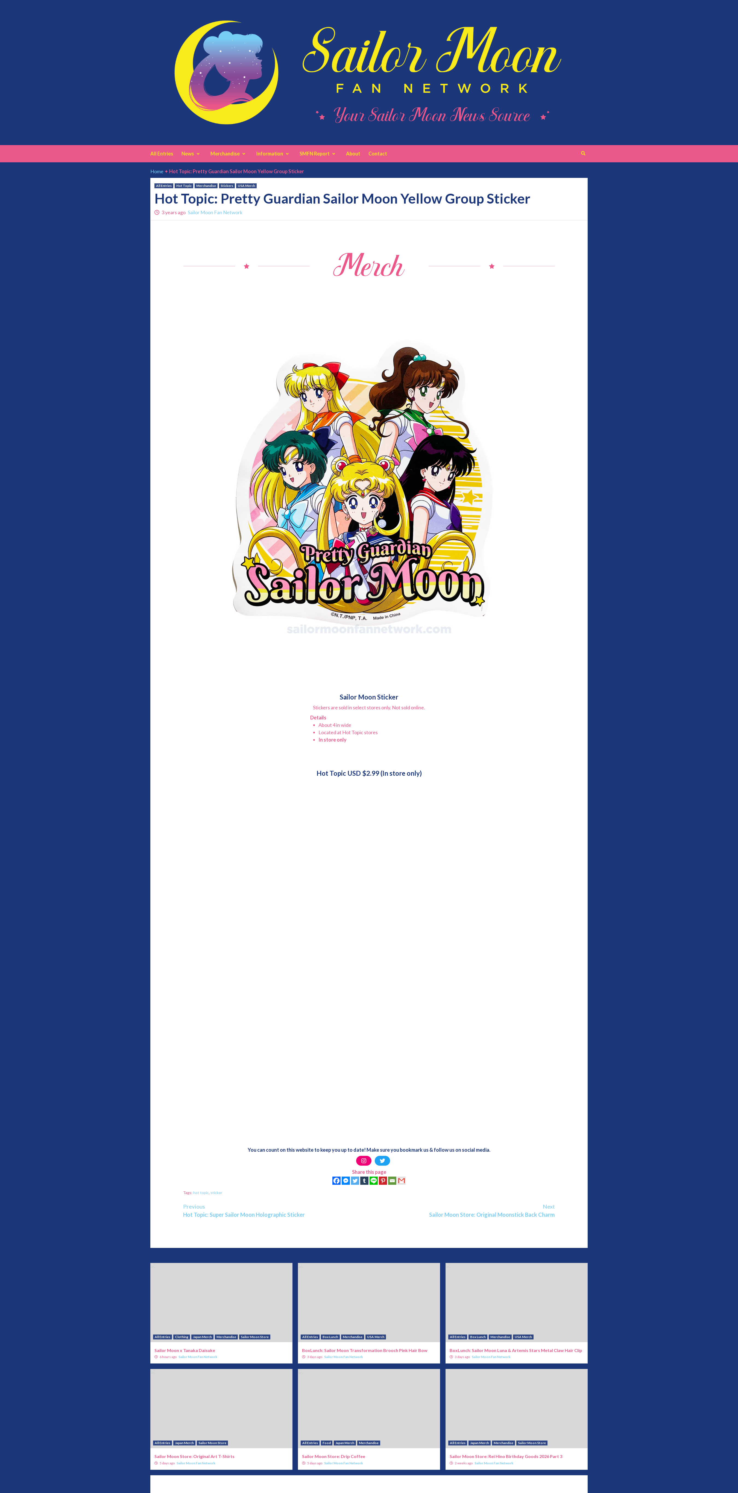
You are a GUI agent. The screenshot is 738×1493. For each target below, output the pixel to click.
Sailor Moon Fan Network (215, 212)
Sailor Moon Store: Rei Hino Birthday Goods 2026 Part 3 (506, 1456)
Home (156, 171)
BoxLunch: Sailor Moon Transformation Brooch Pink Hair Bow (364, 1350)
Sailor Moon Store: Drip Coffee (333, 1456)
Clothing (181, 1337)
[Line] (374, 1181)
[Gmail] (401, 1181)
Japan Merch (202, 1337)
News (191, 154)
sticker (216, 1192)
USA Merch (246, 186)
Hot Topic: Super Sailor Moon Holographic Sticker (276, 1210)
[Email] (392, 1181)
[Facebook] (336, 1181)
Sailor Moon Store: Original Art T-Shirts (194, 1456)
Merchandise (229, 154)
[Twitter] (355, 1181)
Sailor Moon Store (255, 1337)
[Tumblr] (364, 1181)
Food (327, 1443)
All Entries (161, 154)
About (353, 154)
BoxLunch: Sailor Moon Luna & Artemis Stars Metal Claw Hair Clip (516, 1350)
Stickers (227, 186)
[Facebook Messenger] (346, 1181)
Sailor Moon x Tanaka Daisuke (184, 1350)
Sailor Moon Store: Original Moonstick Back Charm (462, 1210)
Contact (377, 154)
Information (273, 154)
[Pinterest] (383, 1181)
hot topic (201, 1192)
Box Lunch (330, 1337)
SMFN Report (319, 154)
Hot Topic (184, 186)
